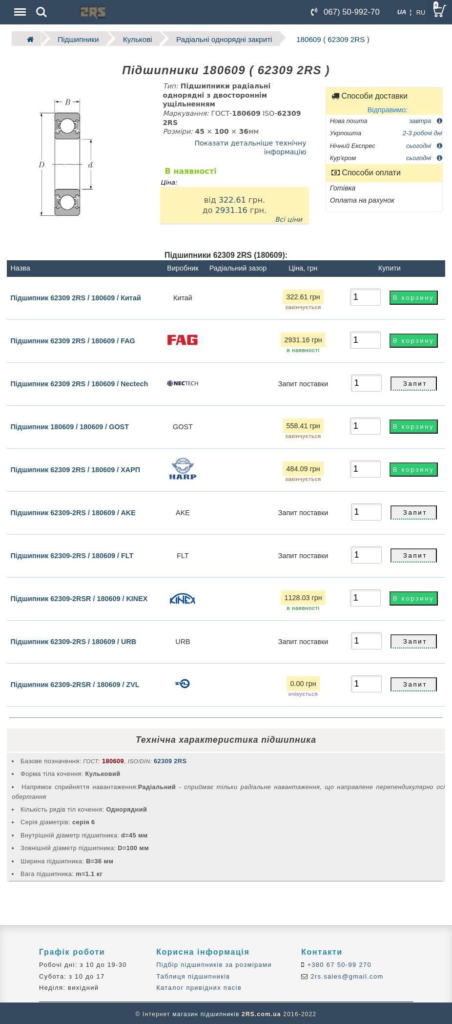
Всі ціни (288, 217)
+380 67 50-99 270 (338, 963)
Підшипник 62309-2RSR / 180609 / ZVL (74, 683)
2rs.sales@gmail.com (346, 974)
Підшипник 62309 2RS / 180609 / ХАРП (75, 468)
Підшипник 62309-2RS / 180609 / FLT (71, 554)
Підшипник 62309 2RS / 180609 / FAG (72, 339)
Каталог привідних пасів (199, 986)
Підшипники (71, 38)
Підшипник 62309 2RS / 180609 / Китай (75, 296)
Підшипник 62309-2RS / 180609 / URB (73, 640)
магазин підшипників (205, 1012)
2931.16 (231, 208)
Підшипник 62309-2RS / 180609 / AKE (72, 511)
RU (421, 12)
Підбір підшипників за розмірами (214, 963)
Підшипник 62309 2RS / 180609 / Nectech (79, 382)
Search (41, 12)
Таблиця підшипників (193, 974)
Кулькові (125, 38)
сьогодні (424, 143)
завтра (425, 119)
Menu (19, 7)
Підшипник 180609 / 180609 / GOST (69, 425)
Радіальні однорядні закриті (202, 38)
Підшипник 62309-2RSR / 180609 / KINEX (78, 597)
